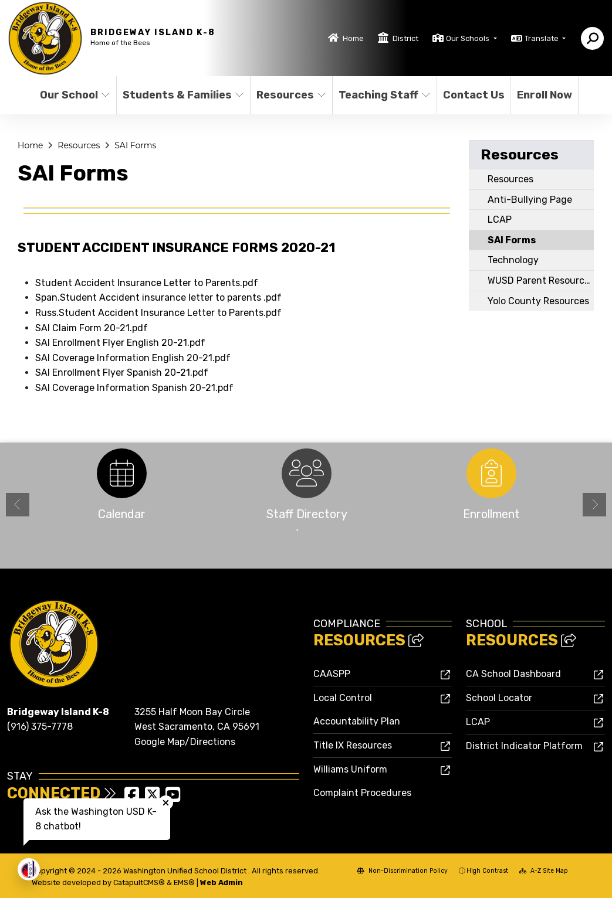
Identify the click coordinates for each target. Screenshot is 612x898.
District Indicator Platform (524, 745)
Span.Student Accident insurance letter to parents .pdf (158, 297)
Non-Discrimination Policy (402, 871)
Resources (290, 95)
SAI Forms (135, 145)
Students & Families (179, 95)
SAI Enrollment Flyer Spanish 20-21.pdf (121, 372)
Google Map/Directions (184, 741)
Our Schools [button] (468, 38)
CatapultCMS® (139, 882)
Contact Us (473, 95)
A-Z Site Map (543, 871)
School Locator (499, 697)
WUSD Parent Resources (541, 280)
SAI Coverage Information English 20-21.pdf (133, 357)
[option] (121, 488)
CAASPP (331, 673)
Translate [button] (542, 38)
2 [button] (315, 530)
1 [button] (297, 530)
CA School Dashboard (513, 673)
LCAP (500, 219)
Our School (74, 95)
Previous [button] (17, 504)
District (405, 38)
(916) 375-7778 (40, 726)
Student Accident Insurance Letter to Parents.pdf (146, 282)
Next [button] (594, 504)
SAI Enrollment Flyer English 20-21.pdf (120, 342)
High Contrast (487, 871)
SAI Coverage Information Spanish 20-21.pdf (134, 387)
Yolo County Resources (538, 301)
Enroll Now (544, 95)
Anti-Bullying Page (530, 199)
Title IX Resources (352, 745)
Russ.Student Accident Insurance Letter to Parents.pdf (158, 312)
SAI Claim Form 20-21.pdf (91, 328)
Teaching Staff (382, 95)
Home (353, 38)
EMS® (184, 882)
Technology (513, 260)
